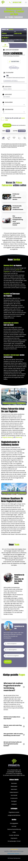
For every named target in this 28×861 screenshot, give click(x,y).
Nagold (4, 437)
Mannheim (14, 789)
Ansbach (14, 804)
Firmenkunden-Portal (14, 841)
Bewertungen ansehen (14, 853)
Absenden (8, 661)
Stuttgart (14, 801)
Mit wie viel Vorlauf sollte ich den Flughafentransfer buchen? (14, 744)
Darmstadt (14, 795)
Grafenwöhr (14, 798)
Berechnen (7, 125)
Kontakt (14, 826)
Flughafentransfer (14, 812)
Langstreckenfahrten (14, 815)
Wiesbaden (14, 786)
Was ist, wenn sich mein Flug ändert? (14, 726)
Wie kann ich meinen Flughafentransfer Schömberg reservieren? (14, 687)
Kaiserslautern (14, 792)
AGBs (14, 832)
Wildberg (10, 437)
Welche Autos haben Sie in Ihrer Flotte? (14, 718)
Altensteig (19, 437)
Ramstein (14, 783)
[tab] (5, 45)
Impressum (14, 838)
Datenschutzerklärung (14, 829)
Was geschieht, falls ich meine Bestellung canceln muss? (14, 734)
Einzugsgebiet (14, 823)
